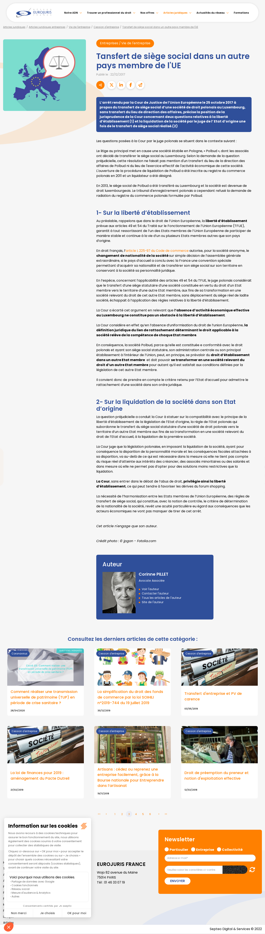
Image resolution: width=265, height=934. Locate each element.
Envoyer (177, 881)
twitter (256, 450)
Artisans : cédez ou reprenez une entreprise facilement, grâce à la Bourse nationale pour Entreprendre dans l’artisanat (131, 778)
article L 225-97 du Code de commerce (158, 250)
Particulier (179, 850)
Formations (241, 12)
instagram (256, 475)
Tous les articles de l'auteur (161, 598)
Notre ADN (71, 12)
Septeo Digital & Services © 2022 (235, 929)
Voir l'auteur (150, 589)
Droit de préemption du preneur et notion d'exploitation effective (216, 776)
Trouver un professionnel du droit (109, 12)
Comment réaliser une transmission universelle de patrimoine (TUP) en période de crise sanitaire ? (44, 697)
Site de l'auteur (153, 602)
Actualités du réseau (210, 12)
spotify (256, 483)
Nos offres (147, 12)
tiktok (256, 492)
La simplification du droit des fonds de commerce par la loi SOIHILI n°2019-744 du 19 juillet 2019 (130, 697)
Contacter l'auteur (155, 594)
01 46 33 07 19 (115, 883)
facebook (256, 442)
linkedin (256, 458)
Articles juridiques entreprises (47, 27)
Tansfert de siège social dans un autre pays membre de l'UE (160, 27)
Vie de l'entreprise (79, 27)
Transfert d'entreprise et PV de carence (213, 696)
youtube (256, 467)
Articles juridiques (175, 12)
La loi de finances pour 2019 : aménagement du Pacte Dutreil (40, 776)
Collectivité (232, 850)
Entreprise (205, 850)
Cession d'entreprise (106, 27)
